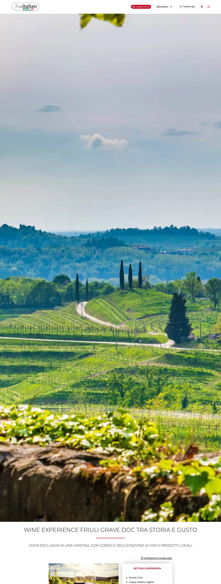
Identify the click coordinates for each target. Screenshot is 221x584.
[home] (25, 6)
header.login (187, 6)
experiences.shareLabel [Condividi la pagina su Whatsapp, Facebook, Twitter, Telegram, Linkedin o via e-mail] (156, 558)
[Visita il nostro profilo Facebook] (202, 7)
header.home (141, 6)
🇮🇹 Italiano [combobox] (162, 6)
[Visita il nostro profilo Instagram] (208, 7)
